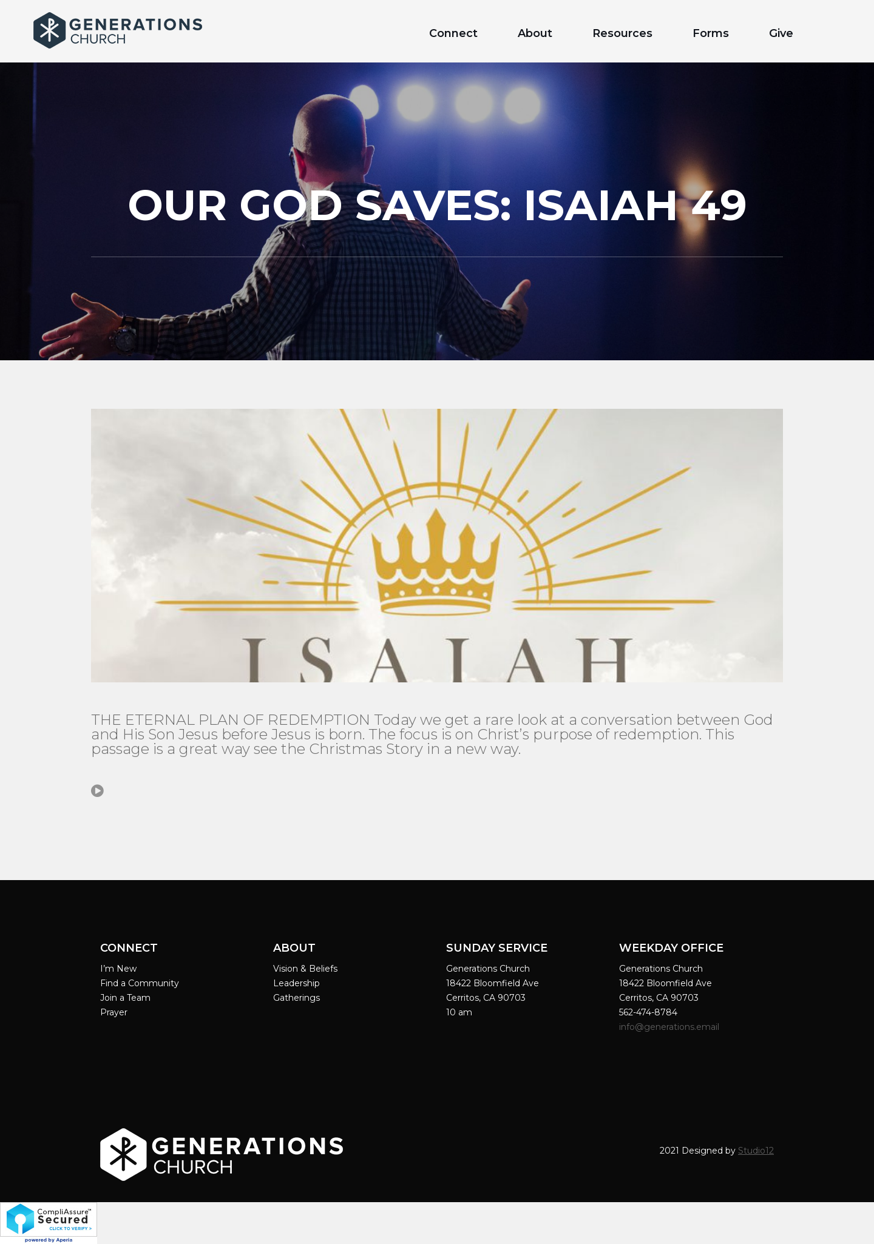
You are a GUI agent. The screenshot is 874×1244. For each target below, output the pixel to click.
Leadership (296, 983)
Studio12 (756, 1150)
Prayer (113, 1012)
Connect (453, 33)
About (535, 33)
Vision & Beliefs (305, 968)
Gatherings (296, 997)
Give (781, 33)
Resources (622, 33)
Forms (711, 33)
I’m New (118, 968)
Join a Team (125, 997)
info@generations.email (670, 1026)
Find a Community (139, 983)
